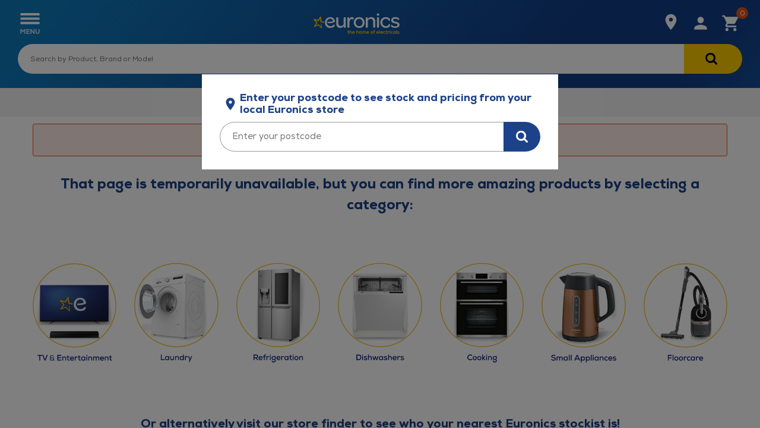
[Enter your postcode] (362, 137)
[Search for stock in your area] (522, 137)
